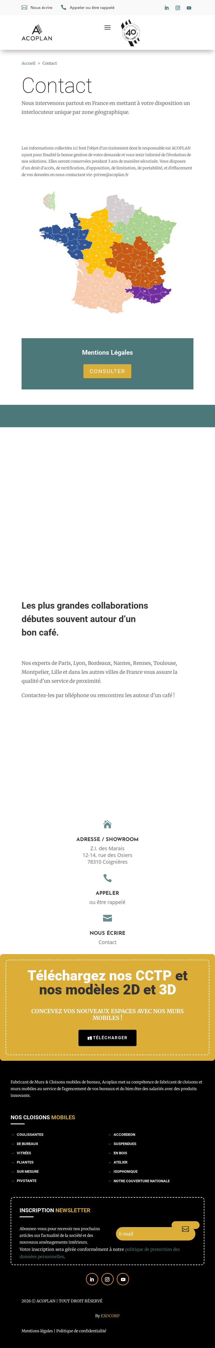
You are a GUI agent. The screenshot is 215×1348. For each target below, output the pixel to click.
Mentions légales (37, 1330)
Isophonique (125, 1171)
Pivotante (26, 1181)
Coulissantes (30, 1134)
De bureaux (27, 1144)
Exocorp (110, 1315)
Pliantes (25, 1162)
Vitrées (24, 1153)
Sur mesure (28, 1171)
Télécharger (110, 1037)
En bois (120, 1153)
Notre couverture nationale (142, 1181)
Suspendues (125, 1144)
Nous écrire (107, 933)
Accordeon (124, 1134)
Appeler (107, 893)
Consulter (107, 371)
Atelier (120, 1162)
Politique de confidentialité (81, 1330)
